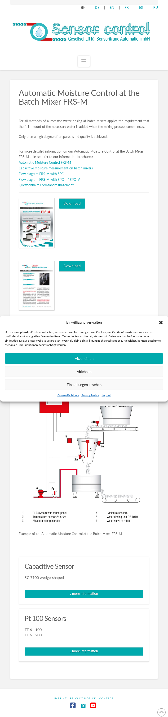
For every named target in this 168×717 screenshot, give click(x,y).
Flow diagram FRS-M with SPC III (43, 174)
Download (72, 203)
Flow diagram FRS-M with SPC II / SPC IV (49, 179)
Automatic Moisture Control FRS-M (45, 162)
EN (112, 7)
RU (155, 7)
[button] (161, 330)
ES (141, 7)
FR (127, 7)
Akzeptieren (84, 366)
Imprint (106, 403)
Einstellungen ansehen (84, 393)
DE (97, 7)
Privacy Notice (90, 403)
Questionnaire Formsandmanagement (46, 185)
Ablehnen (84, 379)
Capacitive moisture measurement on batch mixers (56, 168)
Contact (106, 698)
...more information (84, 593)
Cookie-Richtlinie (68, 403)
